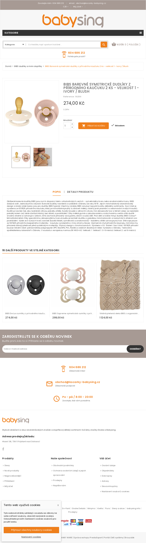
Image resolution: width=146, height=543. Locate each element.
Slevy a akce (118, 508)
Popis (57, 192)
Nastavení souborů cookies (115, 491)
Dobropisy (107, 475)
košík (125, 44)
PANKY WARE (66, 537)
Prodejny (57, 480)
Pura (107, 508)
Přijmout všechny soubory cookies (31, 530)
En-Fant (66, 508)
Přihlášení (9, 481)
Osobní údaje (108, 465)
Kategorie (11, 33)
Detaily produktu (80, 192)
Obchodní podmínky (63, 465)
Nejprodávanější (12, 475)
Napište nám (59, 485)
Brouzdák (129, 537)
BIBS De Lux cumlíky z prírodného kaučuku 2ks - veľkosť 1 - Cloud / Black (25, 313)
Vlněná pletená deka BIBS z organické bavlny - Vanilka (120, 313)
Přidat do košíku (93, 126)
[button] (125, 44)
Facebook (3, 449)
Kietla (100, 508)
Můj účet (8, 486)
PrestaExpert (96, 537)
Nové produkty (11, 470)
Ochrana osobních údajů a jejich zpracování (69, 473)
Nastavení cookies (31, 536)
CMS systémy (117, 537)
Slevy (7, 465)
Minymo (91, 508)
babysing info (133, 508)
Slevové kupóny (110, 486)
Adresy (105, 481)
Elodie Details (78, 508)
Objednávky (108, 470)
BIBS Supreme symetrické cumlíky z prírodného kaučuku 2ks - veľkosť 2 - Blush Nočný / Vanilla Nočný (72, 313)
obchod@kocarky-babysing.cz (91, 3)
